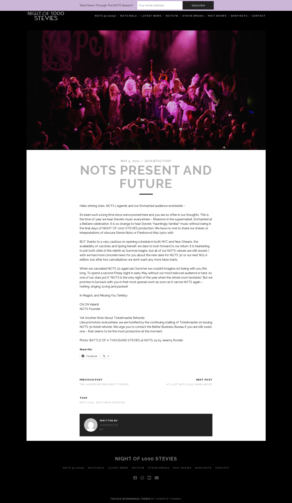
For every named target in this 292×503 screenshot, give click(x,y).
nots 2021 (87, 402)
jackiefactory (158, 161)
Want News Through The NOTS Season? (106, 5)
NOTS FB (172, 15)
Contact (258, 15)
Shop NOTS (239, 15)
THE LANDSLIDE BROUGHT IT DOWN (104, 384)
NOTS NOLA (128, 15)
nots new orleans (110, 402)
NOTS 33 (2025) (105, 15)
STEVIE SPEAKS (193, 15)
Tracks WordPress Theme (130, 498)
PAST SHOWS (217, 15)
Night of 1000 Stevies (146, 459)
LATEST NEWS (151, 15)
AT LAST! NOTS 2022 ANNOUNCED (189, 384)
